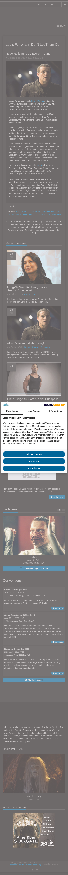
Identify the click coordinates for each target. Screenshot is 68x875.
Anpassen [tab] (34, 461)
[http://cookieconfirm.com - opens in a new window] (54, 404)
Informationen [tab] (55, 411)
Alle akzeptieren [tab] (34, 454)
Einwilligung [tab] (12, 411)
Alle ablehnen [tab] (33, 468)
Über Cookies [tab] (34, 411)
